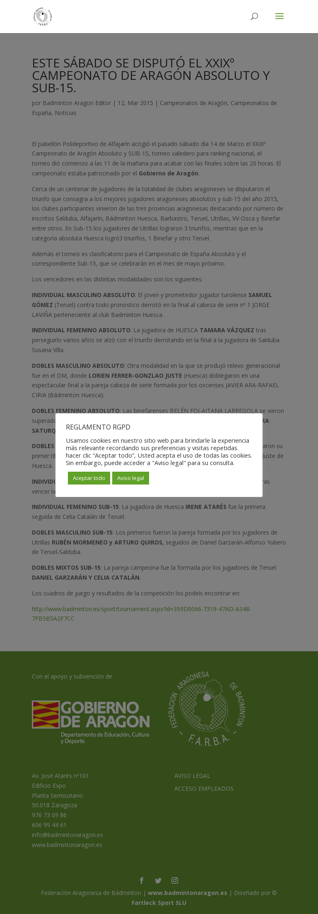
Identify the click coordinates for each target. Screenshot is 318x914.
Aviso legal (130, 478)
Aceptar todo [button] (89, 478)
